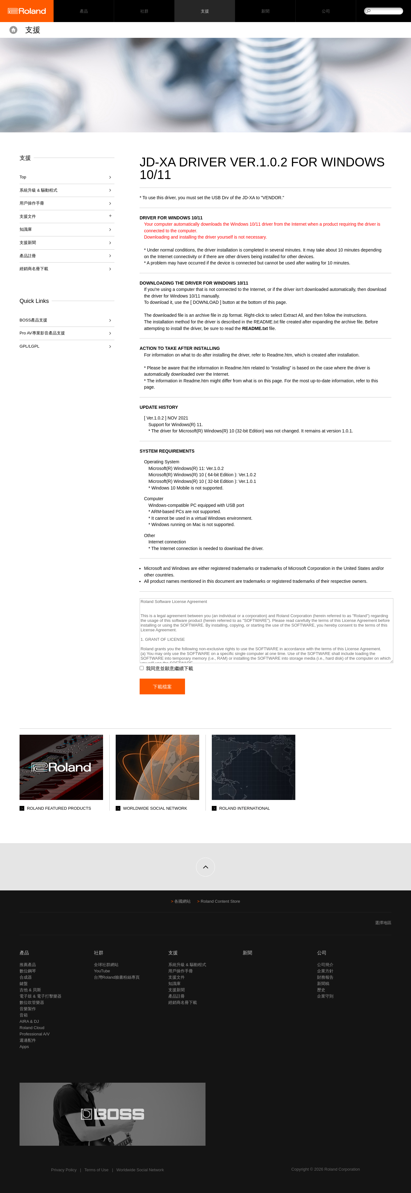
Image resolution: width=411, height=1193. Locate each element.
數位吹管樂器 (32, 1002)
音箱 (24, 1015)
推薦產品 (28, 964)
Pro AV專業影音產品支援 (42, 333)
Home (13, 30)
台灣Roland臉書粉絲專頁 (117, 977)
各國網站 (182, 901)
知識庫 (26, 229)
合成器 (26, 977)
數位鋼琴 (28, 971)
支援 (205, 11)
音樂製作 (28, 1008)
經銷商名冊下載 (34, 268)
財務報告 (325, 977)
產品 (24, 952)
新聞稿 (323, 983)
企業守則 (325, 996)
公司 (326, 11)
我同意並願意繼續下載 (169, 668)
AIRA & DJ (29, 1021)
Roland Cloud (32, 1027)
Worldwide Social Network (140, 1169)
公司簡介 (325, 964)
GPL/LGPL (29, 346)
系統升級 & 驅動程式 (38, 190)
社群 (144, 11)
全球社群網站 (106, 964)
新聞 (265, 11)
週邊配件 (28, 1040)
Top (23, 177)
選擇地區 (383, 922)
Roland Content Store (220, 901)
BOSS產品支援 (33, 320)
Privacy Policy (64, 1169)
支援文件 (176, 977)
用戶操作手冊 (32, 203)
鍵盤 (24, 983)
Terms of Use (96, 1169)
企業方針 (325, 971)
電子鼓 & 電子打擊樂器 (40, 996)
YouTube (102, 971)
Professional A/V (34, 1034)
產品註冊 (28, 255)
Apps (24, 1046)
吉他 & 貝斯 (30, 989)
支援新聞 (28, 242)
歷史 (321, 989)
